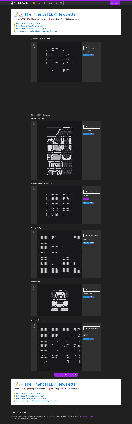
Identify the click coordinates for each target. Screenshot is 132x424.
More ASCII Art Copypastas (66, 375)
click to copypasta (92, 48)
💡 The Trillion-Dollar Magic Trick (27, 23)
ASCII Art (48, 3)
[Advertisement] (66, 99)
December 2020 (87, 195)
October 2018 (87, 131)
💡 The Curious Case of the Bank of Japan (30, 28)
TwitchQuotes (20, 3)
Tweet (86, 55)
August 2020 (86, 52)
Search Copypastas (42, 416)
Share (92, 55)
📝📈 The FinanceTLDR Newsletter (45, 14)
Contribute (114, 3)
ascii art (98, 44)
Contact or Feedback (88, 416)
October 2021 (87, 332)
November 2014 (87, 294)
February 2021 (87, 239)
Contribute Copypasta (74, 416)
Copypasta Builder (61, 416)
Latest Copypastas (16, 416)
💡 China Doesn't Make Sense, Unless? (29, 26)
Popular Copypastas (29, 416)
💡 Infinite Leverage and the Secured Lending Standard (35, 31)
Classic (37, 3)
